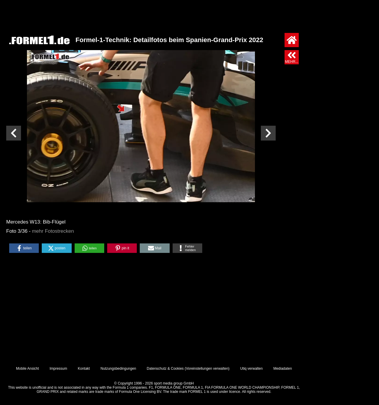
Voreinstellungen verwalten (207, 368)
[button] (24, 248)
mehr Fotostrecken (53, 231)
